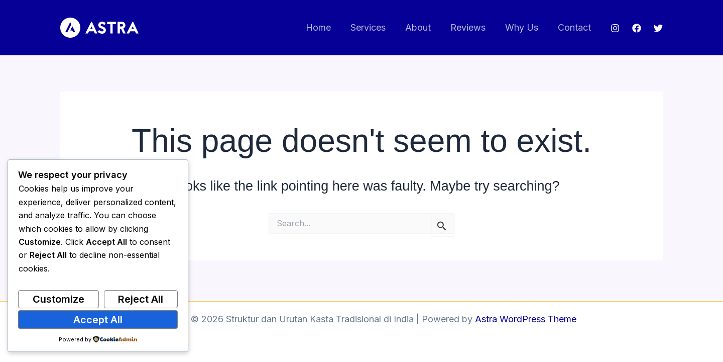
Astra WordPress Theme (525, 319)
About (423, 27)
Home (326, 27)
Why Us (523, 27)
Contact (574, 27)
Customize (58, 299)
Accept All (98, 320)
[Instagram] (615, 28)
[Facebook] (636, 28)
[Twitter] (658, 28)
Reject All (140, 299)
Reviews (471, 27)
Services (374, 27)
